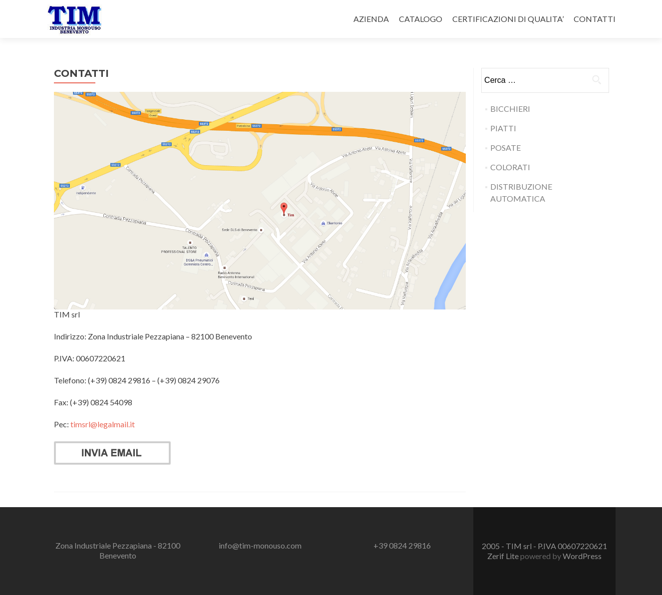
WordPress (582, 556)
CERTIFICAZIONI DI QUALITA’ (508, 18)
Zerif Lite (503, 556)
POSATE (505, 147)
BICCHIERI (510, 108)
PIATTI (503, 128)
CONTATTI (595, 18)
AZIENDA (371, 18)
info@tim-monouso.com (260, 545)
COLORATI (510, 167)
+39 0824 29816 (402, 545)
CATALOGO (420, 18)
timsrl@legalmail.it (102, 424)
